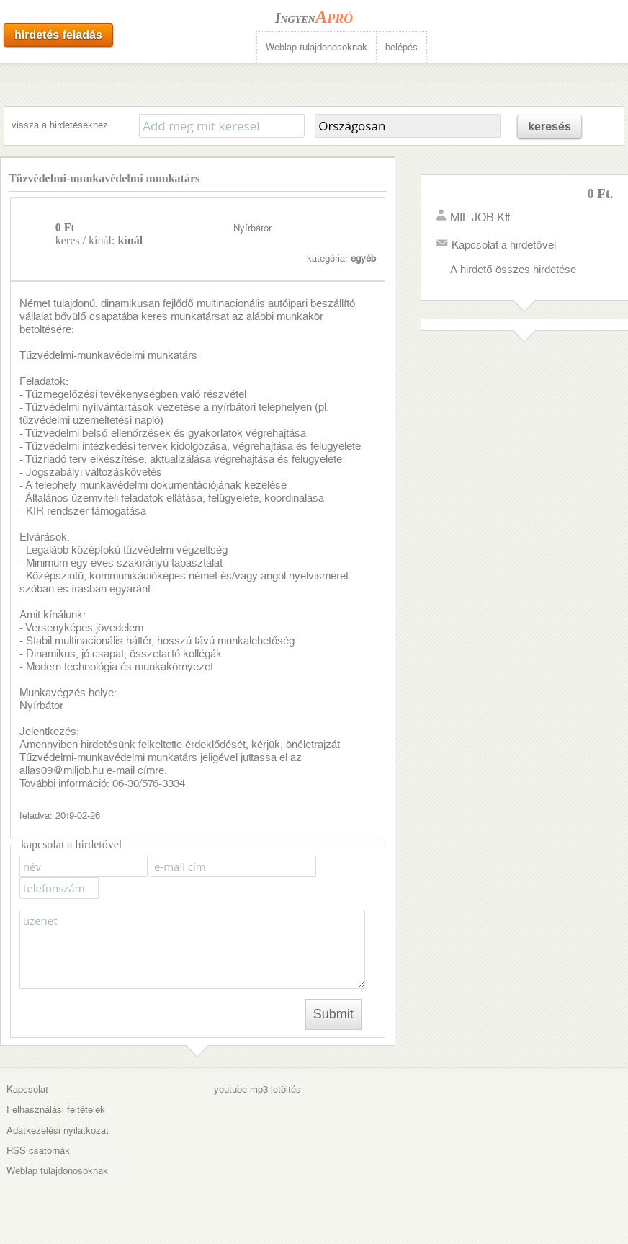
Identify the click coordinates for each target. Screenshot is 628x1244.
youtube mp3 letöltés (257, 1089)
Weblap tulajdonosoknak (316, 47)
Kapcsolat (27, 1089)
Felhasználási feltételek (55, 1109)
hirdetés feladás (58, 35)
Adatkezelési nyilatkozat (57, 1130)
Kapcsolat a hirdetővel (503, 245)
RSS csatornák (38, 1150)
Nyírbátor (252, 228)
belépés (401, 47)
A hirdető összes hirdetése (512, 269)
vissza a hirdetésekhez (60, 125)
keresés (549, 126)
